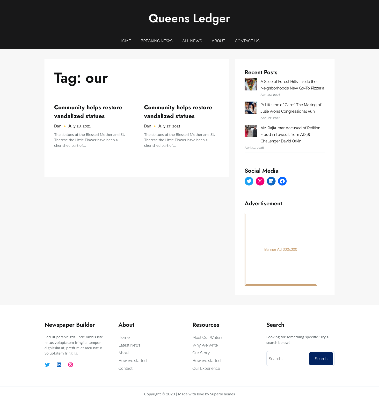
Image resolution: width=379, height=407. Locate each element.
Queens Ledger (189, 18)
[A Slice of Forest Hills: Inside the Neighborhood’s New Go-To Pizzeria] (251, 85)
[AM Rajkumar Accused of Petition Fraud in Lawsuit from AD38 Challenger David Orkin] (251, 132)
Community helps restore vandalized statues (88, 111)
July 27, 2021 (169, 126)
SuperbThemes (222, 394)
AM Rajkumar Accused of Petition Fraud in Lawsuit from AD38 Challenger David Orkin (290, 134)
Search (321, 358)
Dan (57, 126)
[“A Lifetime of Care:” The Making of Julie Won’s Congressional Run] (251, 109)
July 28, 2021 (79, 126)
